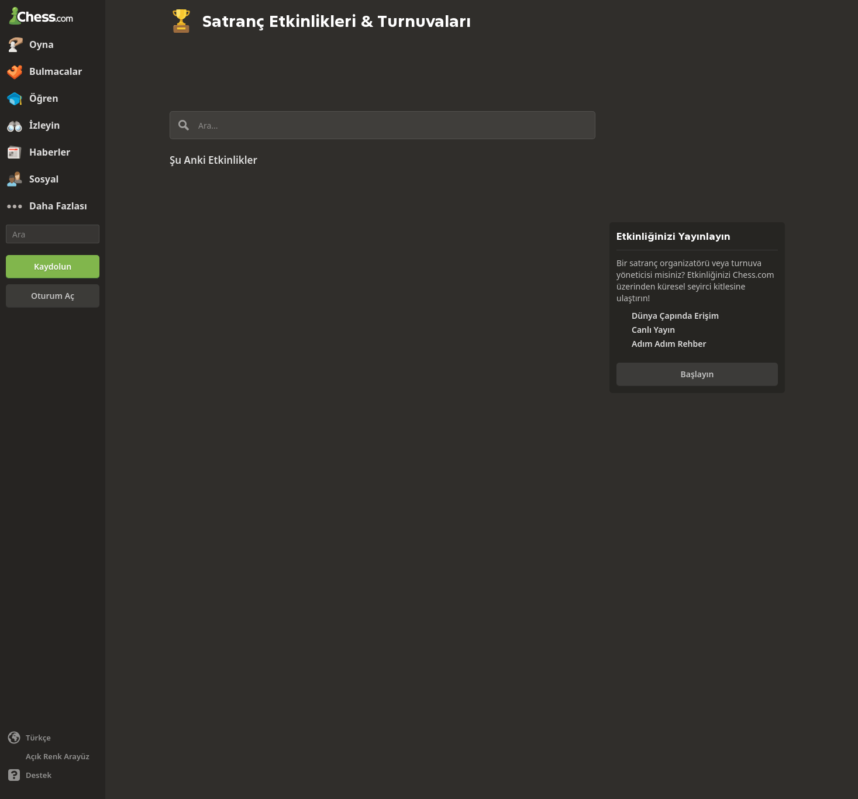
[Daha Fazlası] (52, 206)
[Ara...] (382, 125)
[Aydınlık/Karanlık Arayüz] (52, 756)
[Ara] (52, 234)
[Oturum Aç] (52, 296)
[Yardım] (52, 775)
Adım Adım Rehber (669, 344)
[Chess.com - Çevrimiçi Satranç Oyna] (52, 17)
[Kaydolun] (52, 266)
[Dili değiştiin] (52, 737)
